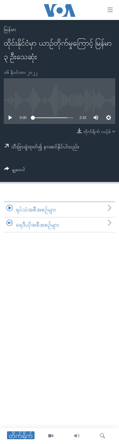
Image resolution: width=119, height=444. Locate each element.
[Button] (14, 170)
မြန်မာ (10, 29)
